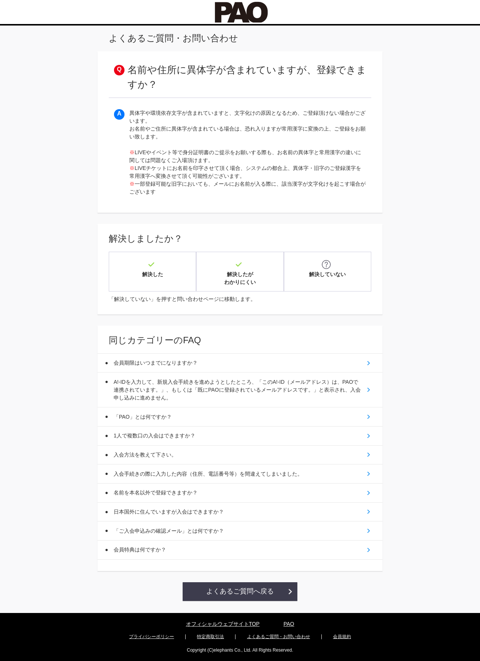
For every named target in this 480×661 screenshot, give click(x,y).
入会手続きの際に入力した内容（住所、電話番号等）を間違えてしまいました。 (208, 472)
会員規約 (342, 637)
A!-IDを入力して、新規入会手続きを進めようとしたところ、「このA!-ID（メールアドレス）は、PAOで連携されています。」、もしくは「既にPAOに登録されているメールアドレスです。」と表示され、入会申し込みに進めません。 (236, 386)
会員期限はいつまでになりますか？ (156, 359)
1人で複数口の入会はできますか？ (155, 433)
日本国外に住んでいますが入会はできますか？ (169, 511)
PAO (289, 625)
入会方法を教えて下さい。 (145, 453)
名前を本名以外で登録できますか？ (156, 492)
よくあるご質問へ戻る (240, 592)
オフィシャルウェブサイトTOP (223, 625)
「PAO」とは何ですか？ (143, 414)
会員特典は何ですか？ (140, 550)
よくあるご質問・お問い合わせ (278, 637)
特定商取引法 (210, 637)
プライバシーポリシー (151, 637)
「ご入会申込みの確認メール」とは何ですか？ (169, 531)
